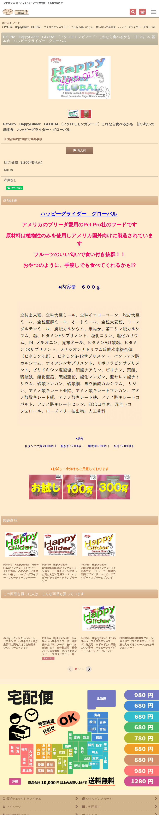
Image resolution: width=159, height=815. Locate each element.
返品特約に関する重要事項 (23, 139)
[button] (133, 12)
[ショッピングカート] (142, 12)
